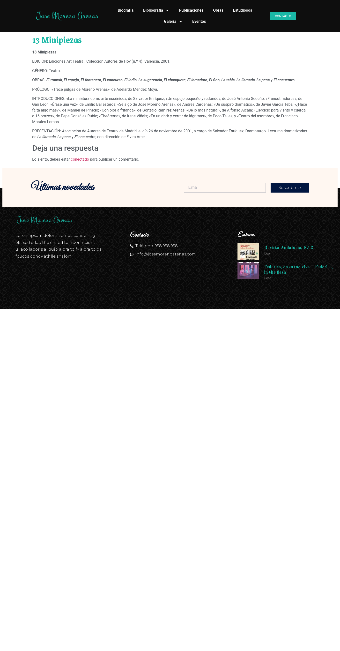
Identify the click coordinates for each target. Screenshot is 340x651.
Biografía (125, 10)
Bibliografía (156, 10)
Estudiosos (242, 10)
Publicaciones (191, 10)
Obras (218, 10)
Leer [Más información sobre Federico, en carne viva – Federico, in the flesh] (267, 278)
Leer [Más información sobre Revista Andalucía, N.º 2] (267, 253)
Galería (173, 21)
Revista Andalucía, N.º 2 (288, 248)
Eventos (199, 21)
